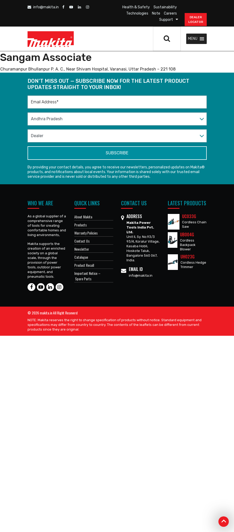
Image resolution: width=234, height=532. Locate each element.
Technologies (137, 13)
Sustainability (165, 7)
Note (156, 13)
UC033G (189, 216)
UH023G (187, 257)
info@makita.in (43, 7)
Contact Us (82, 241)
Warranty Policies (86, 233)
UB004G (187, 234)
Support (166, 19)
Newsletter (81, 249)
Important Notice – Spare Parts (87, 275)
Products (80, 224)
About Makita (83, 216)
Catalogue (81, 257)
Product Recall (84, 265)
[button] (192, 39)
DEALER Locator (195, 19)
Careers (170, 13)
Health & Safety (136, 7)
